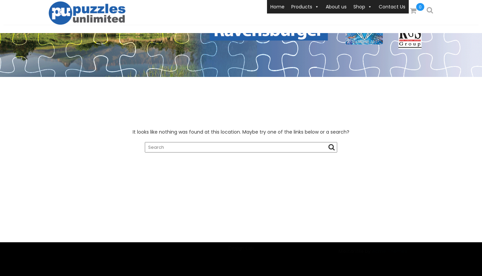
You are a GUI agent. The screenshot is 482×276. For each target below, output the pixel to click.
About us (336, 6)
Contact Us (392, 6)
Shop (362, 6)
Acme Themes (389, 255)
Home (277, 6)
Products (305, 6)
